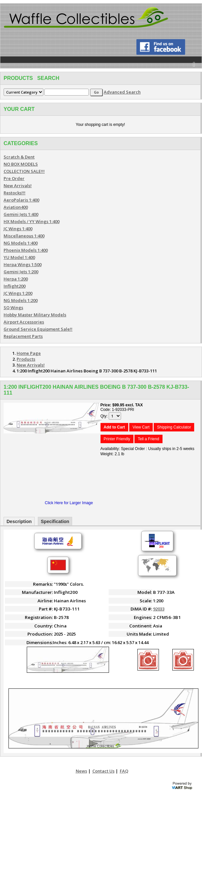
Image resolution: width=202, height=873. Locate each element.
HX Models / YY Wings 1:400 (31, 221)
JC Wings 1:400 (18, 229)
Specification (55, 521)
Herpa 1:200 (16, 279)
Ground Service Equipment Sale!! (38, 329)
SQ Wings (13, 307)
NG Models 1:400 (21, 243)
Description (19, 521)
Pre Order (14, 178)
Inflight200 (14, 286)
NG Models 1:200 (21, 300)
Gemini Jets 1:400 (21, 214)
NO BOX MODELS (21, 164)
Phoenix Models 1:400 (26, 250)
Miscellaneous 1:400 (24, 236)
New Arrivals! (18, 185)
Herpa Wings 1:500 (22, 264)
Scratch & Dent (19, 157)
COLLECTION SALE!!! (24, 171)
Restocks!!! (14, 193)
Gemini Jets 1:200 (21, 272)
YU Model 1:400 (19, 257)
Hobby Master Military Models (35, 315)
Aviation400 (16, 207)
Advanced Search (122, 92)
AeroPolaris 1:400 (21, 200)
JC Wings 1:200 (18, 293)
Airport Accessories (24, 322)
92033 (158, 609)
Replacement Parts (23, 336)
